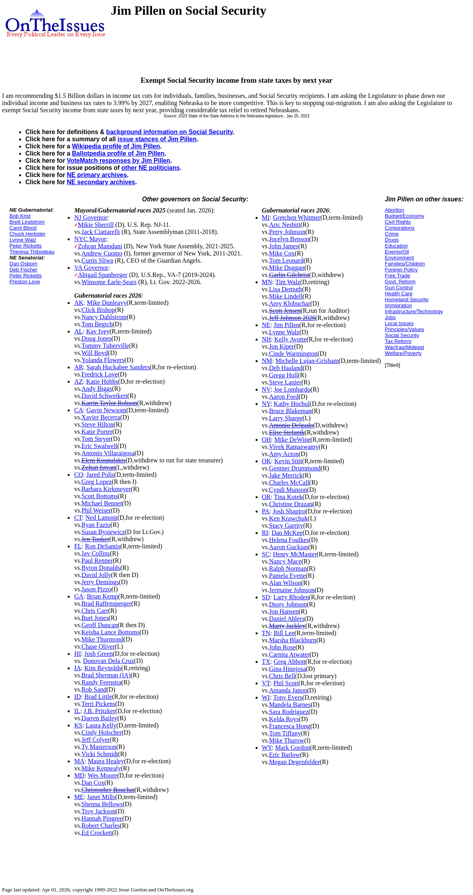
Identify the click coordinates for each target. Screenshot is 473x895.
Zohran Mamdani (100, 246)
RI (265, 532)
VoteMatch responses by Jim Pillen (118, 160)
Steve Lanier (285, 382)
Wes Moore (102, 775)
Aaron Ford (284, 396)
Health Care (398, 293)
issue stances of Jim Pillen (156, 139)
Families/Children (405, 264)
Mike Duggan (286, 267)
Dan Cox (93, 782)
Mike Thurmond (102, 639)
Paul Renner (97, 560)
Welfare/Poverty (403, 353)
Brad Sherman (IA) (106, 675)
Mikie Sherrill (95, 224)
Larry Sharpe (286, 418)
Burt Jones (95, 617)
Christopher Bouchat (108, 789)
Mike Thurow (286, 740)
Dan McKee (287, 532)
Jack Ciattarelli (101, 231)
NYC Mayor (90, 239)
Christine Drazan (291, 504)
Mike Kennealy (101, 768)
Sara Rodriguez (289, 711)
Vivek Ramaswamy (294, 446)
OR (266, 496)
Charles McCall (289, 482)
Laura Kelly (101, 725)
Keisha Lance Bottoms (111, 632)
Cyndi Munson (288, 489)
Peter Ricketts (26, 246)
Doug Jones (96, 338)
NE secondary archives (101, 182)
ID (77, 696)
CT (78, 517)
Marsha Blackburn (293, 640)
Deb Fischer (23, 270)
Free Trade (397, 276)
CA (78, 410)
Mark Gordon (292, 747)
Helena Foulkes (289, 539)
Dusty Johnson (288, 604)
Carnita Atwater (289, 654)
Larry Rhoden (291, 597)
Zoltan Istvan (98, 467)
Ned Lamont (101, 517)
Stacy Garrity (286, 525)
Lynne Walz (23, 240)
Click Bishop (98, 309)
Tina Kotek (288, 496)
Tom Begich (97, 324)
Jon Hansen (284, 611)
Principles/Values (404, 329)
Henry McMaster (295, 554)
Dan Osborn (23, 264)
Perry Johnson (287, 231)
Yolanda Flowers (103, 360)
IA (77, 668)
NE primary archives (97, 175)
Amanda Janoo (288, 690)
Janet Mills (101, 797)
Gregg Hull (283, 375)
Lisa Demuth (285, 289)
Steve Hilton (97, 424)
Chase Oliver (98, 646)
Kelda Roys (284, 719)
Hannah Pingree (102, 818)
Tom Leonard (286, 260)
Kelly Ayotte (290, 339)
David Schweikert (104, 395)
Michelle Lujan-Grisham (307, 360)
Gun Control (399, 288)
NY (266, 403)
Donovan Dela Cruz (108, 660)
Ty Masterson (99, 746)
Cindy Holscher (102, 732)
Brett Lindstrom (27, 222)
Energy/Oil (397, 252)
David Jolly (96, 574)
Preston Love (25, 282)
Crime (392, 234)
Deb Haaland (286, 368)
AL (78, 331)
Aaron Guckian (288, 547)
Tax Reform (398, 341)
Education (396, 246)
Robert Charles (101, 825)
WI (266, 697)
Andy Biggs (97, 388)
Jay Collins (96, 553)
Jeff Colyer (96, 739)
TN (266, 633)
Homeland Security (407, 299)
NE (266, 325)
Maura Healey (106, 761)
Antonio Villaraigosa (108, 453)
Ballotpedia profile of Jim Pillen (118, 153)
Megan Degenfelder (294, 762)
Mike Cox (282, 253)
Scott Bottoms (100, 496)
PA (266, 511)
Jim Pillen (286, 325)
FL (78, 546)
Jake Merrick (286, 475)
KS (78, 725)
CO (78, 474)
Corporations (399, 228)
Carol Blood (23, 228)
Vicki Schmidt (100, 754)
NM (267, 360)
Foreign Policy (401, 270)
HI (77, 653)
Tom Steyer (96, 438)
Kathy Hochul (292, 403)
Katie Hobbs (102, 381)
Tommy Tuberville (105, 345)
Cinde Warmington (293, 353)
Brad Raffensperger (106, 603)
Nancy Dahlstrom (104, 317)
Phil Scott (285, 683)
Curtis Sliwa (97, 260)
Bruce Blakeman (290, 411)
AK (78, 302)
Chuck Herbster (27, 234)
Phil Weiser (96, 510)
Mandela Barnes (290, 704)
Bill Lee (284, 633)
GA (78, 596)
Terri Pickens (98, 703)
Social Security (402, 335)
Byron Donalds (101, 567)
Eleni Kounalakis (104, 460)
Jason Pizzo (96, 589)
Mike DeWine (292, 439)
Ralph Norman (288, 568)
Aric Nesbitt (285, 224)
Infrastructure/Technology (414, 311)
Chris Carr (95, 610)
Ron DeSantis (102, 546)
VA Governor (91, 267)
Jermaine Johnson (292, 590)
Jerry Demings (100, 582)
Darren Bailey (99, 718)
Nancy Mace (285, 561)
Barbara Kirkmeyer (106, 489)
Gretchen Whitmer (297, 217)
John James (283, 246)
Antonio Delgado (291, 425)
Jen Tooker (95, 539)
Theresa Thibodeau (32, 252)
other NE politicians (150, 167)
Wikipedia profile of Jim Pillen (116, 146)
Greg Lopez (97, 481)
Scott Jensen (285, 310)
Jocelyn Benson (289, 239)
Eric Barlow (284, 754)
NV (266, 389)
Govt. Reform (400, 282)
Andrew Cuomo (102, 253)
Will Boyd (95, 352)
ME (79, 797)
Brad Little (98, 696)
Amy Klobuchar (290, 303)
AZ (78, 381)
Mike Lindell (286, 296)
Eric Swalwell (99, 446)
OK (266, 461)
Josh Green (98, 653)
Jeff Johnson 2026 (292, 317)
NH (266, 339)
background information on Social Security (169, 132)
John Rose (282, 647)
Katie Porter (97, 431)
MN (267, 282)
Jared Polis (100, 474)
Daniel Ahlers (286, 618)
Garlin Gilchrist (289, 274)
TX (266, 661)
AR (78, 367)
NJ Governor (90, 217)
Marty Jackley (287, 625)
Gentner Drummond (295, 468)
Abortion (394, 210)
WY (267, 747)
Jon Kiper (281, 346)
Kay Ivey (97, 331)
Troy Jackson (98, 811)
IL (77, 711)
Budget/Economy (404, 216)
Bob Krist (20, 216)
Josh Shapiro (289, 511)
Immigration (398, 305)
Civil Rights (398, 222)
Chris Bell (282, 676)
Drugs (392, 240)
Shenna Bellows (102, 804)
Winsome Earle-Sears (109, 282)
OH (266, 439)
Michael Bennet (102, 503)
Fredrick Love (100, 374)
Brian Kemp (102, 596)
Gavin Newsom (106, 410)
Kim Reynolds (102, 668)
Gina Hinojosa (287, 668)
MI (266, 217)
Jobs (390, 317)
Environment (399, 258)
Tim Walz (287, 282)
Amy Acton (284, 453)
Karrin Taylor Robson (109, 403)
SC (266, 554)
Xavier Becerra (101, 417)
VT (266, 683)
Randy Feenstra (101, 682)
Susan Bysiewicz (103, 531)
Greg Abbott (289, 661)
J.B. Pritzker (99, 711)
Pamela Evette (287, 575)
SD (266, 597)
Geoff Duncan (100, 625)
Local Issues (399, 323)
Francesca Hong (290, 726)
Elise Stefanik (287, 432)
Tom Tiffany (285, 733)
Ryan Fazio (96, 524)
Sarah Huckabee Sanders (118, 367)
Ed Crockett (97, 832)
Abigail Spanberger (102, 274)
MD (79, 775)
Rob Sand (94, 689)
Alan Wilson (285, 582)
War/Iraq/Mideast (404, 347)
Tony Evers (287, 697)
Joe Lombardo (292, 389)
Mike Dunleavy (107, 302)
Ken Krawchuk (288, 518)
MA (79, 761)
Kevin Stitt (288, 461)
